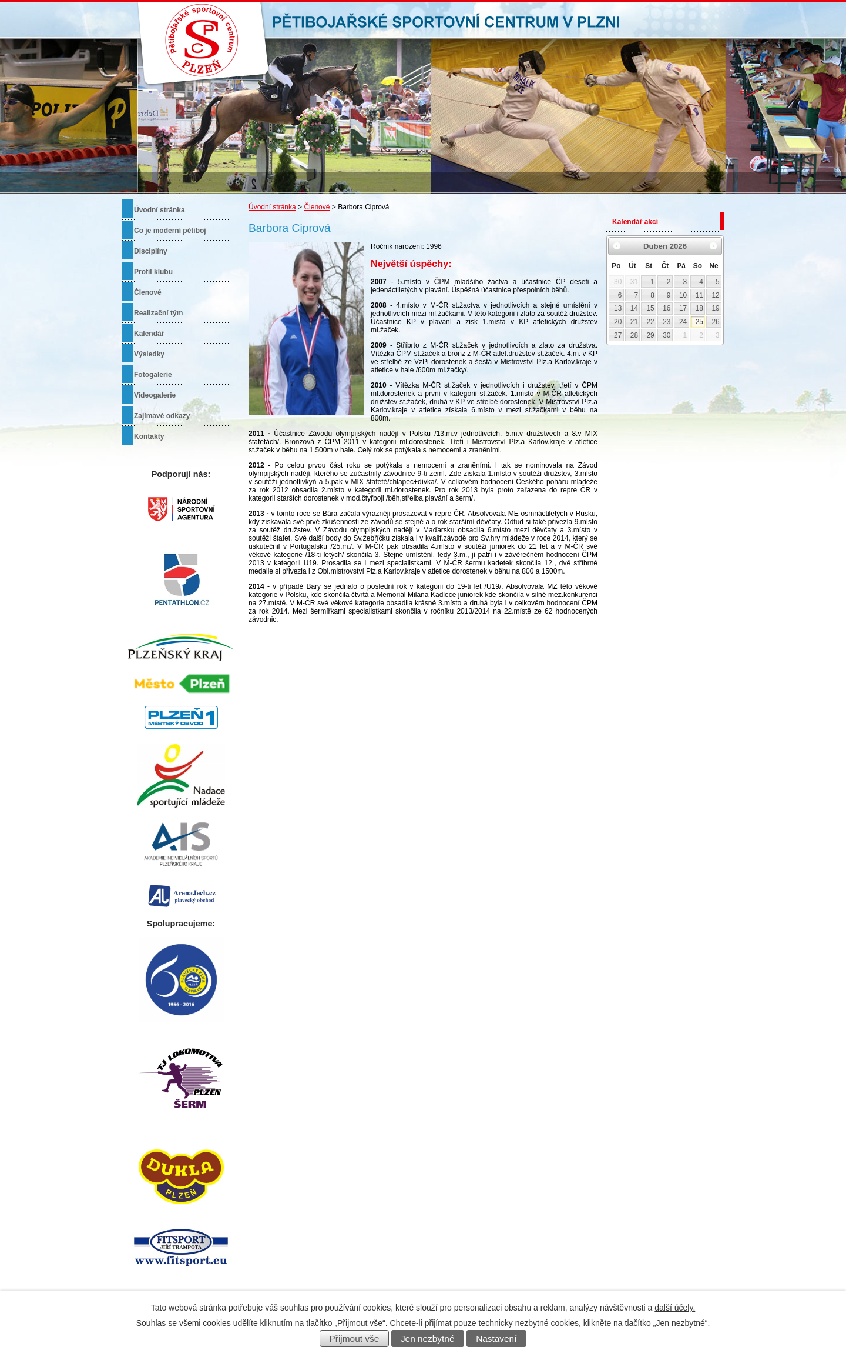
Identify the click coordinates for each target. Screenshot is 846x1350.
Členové (317, 207)
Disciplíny (150, 251)
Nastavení (496, 1339)
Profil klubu (153, 272)
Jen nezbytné (428, 1339)
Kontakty (149, 436)
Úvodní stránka (272, 207)
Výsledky (149, 354)
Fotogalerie (153, 375)
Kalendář (149, 333)
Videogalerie (155, 395)
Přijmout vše (355, 1339)
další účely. (674, 1307)
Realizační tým (158, 313)
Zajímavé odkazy (162, 416)
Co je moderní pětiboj (170, 230)
